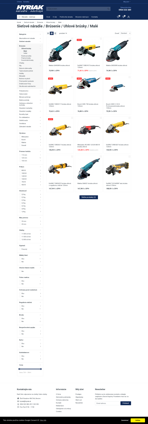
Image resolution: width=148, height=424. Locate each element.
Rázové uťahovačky (25, 68)
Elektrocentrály (24, 100)
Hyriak (19, 22)
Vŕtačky (21, 63)
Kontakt (58, 403)
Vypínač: (30, 246)
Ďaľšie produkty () (89, 197)
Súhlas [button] (137, 420)
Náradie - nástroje (30, 17)
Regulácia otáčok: (30, 302)
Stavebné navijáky (25, 111)
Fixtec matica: (30, 277)
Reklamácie (60, 406)
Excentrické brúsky (27, 60)
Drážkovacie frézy (25, 84)
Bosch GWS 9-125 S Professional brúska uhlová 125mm (115, 106)
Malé (59, 22)
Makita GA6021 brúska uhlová (87, 183)
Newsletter (79, 403)
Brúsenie (40, 22)
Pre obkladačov (24, 117)
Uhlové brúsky (50, 22)
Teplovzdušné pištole (26, 71)
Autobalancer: (30, 352)
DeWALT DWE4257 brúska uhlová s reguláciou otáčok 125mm (60, 184)
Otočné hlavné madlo (30, 268)
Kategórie (30, 34)
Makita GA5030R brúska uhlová (116, 65)
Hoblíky (21, 73)
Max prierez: (30, 218)
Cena (30, 365)
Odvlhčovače (23, 120)
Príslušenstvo (23, 91)
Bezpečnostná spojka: (30, 327)
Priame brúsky (26, 58)
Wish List (79, 400)
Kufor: (30, 340)
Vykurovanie (23, 94)
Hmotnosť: (30, 191)
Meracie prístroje (25, 97)
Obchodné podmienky (63, 397)
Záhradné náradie (25, 127)
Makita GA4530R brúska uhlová (59, 65)
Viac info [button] (43, 420)
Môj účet (126, 2)
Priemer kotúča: (30, 151)
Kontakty (26, 1)
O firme (19, 1)
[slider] (19, 369)
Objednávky (79, 397)
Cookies (59, 411)
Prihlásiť (126, 403)
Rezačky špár (23, 114)
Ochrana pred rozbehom (30, 290)
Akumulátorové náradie (27, 38)
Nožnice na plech (24, 78)
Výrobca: (30, 133)
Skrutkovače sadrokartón (27, 86)
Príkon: (30, 167)
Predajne (78, 394)
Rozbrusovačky (26, 56)
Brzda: (30, 315)
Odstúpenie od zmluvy (63, 409)
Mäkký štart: (30, 255)
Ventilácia (22, 123)
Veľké (25, 53)
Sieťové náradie (29, 22)
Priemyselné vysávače (26, 81)
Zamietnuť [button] (125, 420)
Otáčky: (30, 230)
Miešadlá (22, 76)
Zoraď (117, 33)
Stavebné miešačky (25, 108)
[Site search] (76, 9)
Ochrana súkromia (62, 400)
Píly (20, 65)
